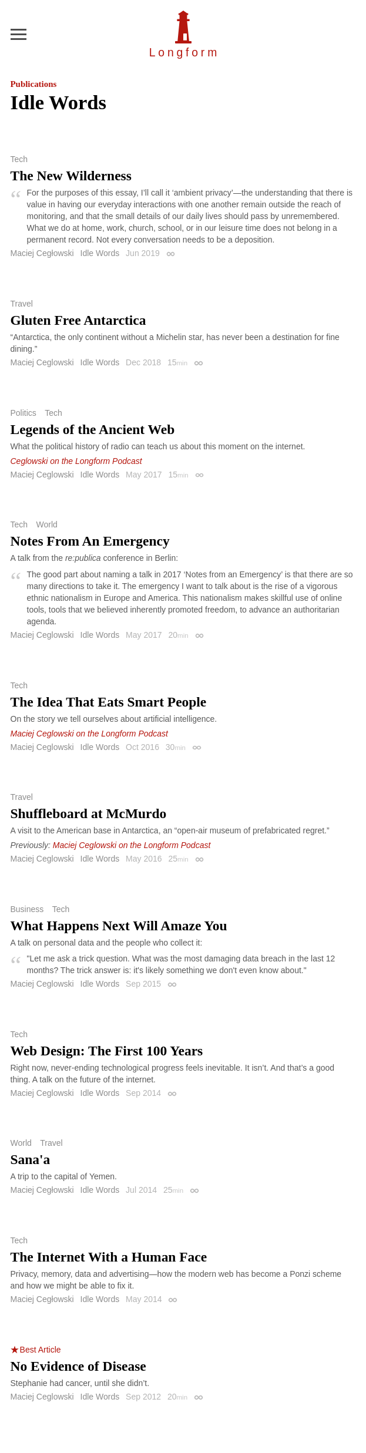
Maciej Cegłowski (42, 253)
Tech (19, 159)
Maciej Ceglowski (42, 362)
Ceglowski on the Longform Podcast (76, 461)
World (46, 524)
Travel (22, 304)
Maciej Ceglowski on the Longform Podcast (89, 733)
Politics (23, 413)
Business (27, 909)
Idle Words (100, 253)
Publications (34, 84)
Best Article (40, 1350)
